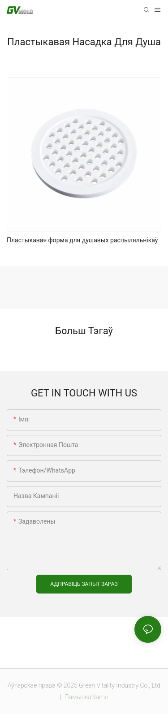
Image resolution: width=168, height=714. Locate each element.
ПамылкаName (85, 697)
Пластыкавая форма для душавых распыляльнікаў (82, 240)
